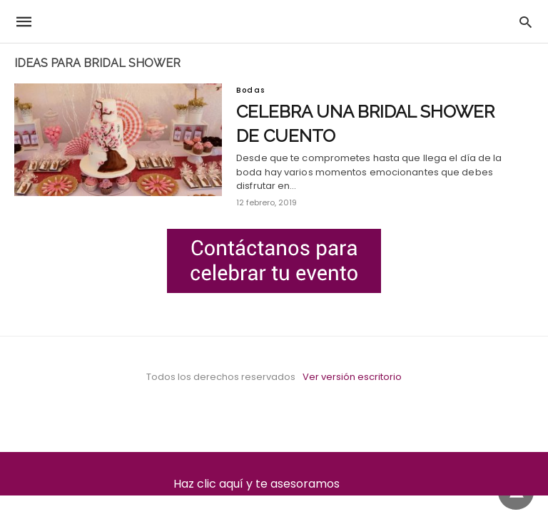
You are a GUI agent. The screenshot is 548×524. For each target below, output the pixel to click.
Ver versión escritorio (352, 377)
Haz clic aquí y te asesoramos (274, 484)
